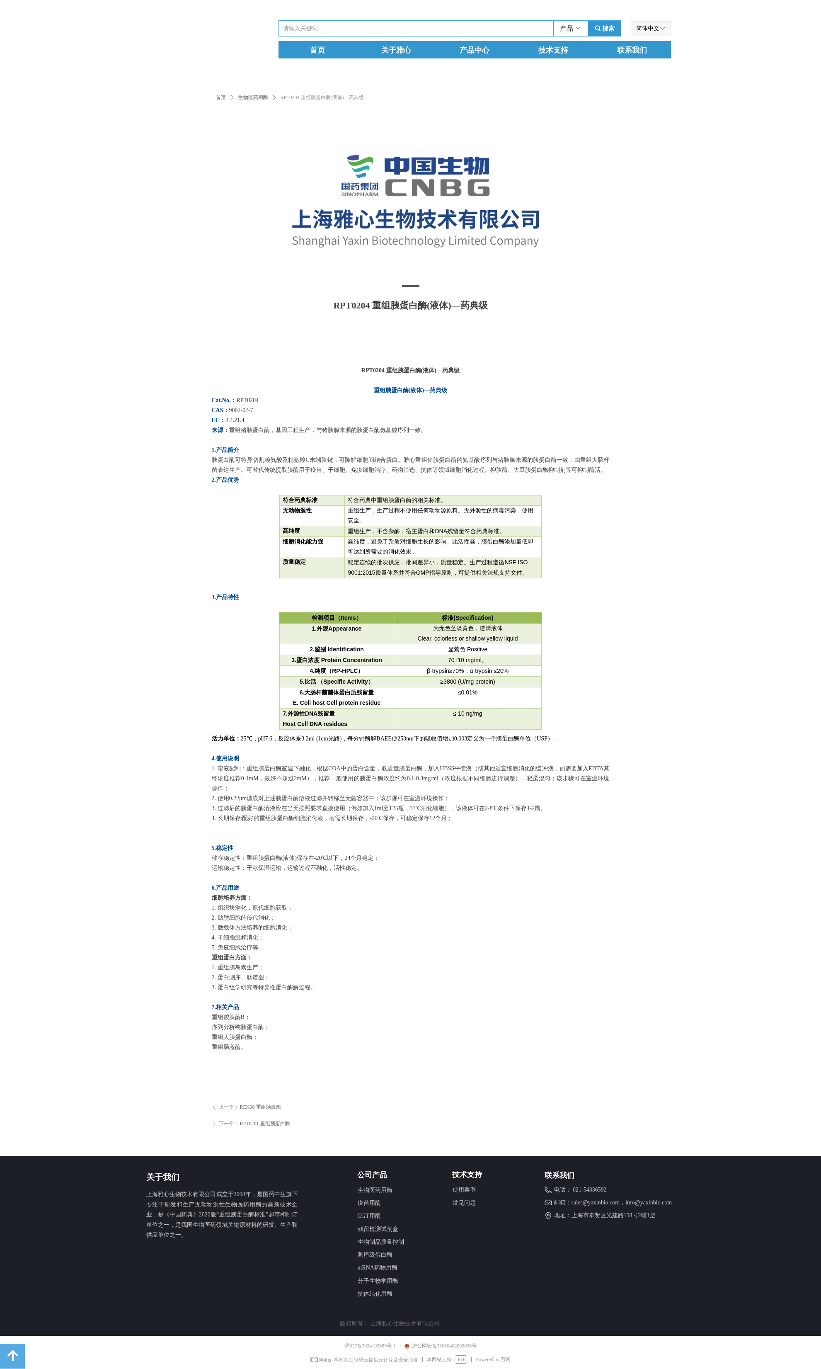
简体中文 (647, 28)
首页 (221, 97)
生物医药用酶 (253, 97)
